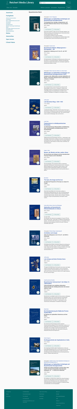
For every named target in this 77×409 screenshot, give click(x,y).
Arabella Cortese (52, 360)
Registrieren (61, 7)
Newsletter (41, 396)
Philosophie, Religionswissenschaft (13, 28)
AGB (57, 398)
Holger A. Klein (47, 150)
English (68, 7)
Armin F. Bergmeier (53, 16)
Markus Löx (59, 70)
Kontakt (15, 7)
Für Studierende (26, 398)
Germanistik (8, 22)
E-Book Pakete (10, 42)
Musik (7, 27)
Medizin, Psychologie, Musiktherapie (13, 25)
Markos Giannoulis (53, 70)
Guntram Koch (52, 45)
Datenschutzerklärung (60, 403)
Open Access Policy (43, 391)
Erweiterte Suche (69, 3)
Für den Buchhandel (26, 394)
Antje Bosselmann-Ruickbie (49, 280)
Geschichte (8, 23)
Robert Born (46, 309)
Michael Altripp (52, 231)
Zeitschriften (10, 36)
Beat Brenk (46, 177)
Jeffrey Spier (46, 99)
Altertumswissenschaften (11, 18)
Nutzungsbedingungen (60, 396)
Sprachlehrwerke (9, 29)
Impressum (58, 405)
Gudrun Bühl (46, 205)
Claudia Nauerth (59, 231)
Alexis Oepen (64, 70)
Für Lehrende (25, 396)
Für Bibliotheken (26, 391)
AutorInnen (9, 12)
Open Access (10, 39)
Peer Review (41, 394)
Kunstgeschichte (9, 24)
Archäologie (8, 19)
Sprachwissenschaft (10, 31)
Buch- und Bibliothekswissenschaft (12, 20)
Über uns (9, 7)
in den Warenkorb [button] (48, 29)
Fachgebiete (9, 15)
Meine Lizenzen (45, 7)
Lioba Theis (46, 121)
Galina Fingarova (47, 338)
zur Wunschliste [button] (56, 29)
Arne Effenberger (58, 205)
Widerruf (57, 400)
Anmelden (54, 7)
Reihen (8, 33)
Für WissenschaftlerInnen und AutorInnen (28, 401)
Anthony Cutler (52, 205)
